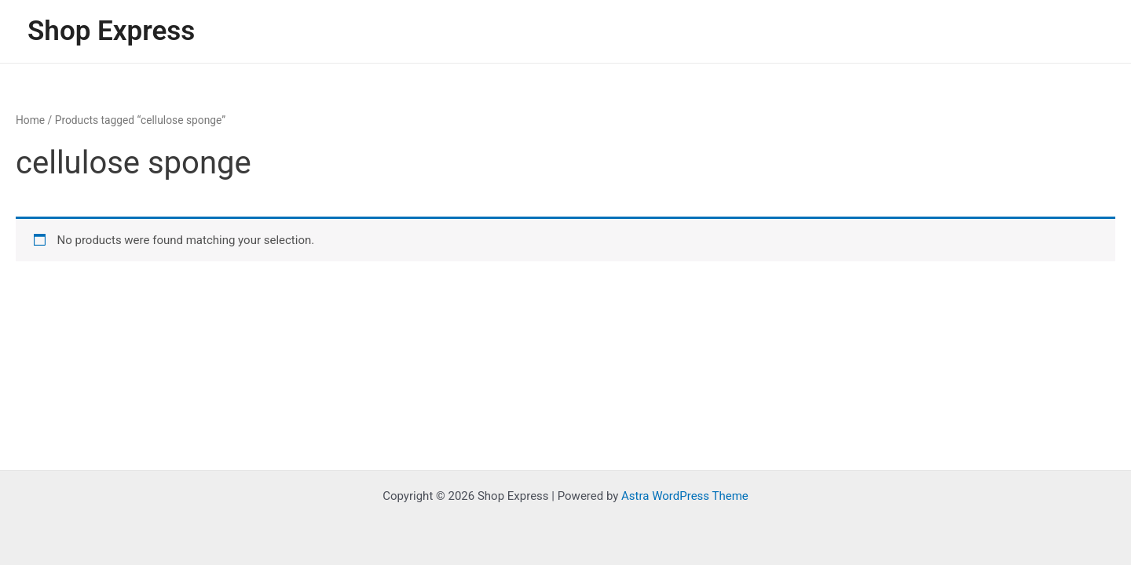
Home (30, 120)
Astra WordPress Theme (685, 496)
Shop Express (111, 31)
